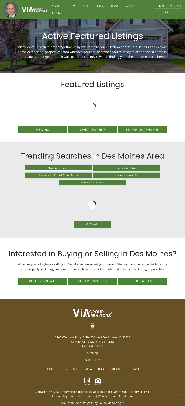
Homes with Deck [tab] (58, 169)
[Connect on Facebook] (92, 314)
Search (51, 358)
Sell (76, 358)
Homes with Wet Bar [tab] (128, 169)
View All (92, 213)
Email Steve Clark (170, 5)
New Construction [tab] (23, 169)
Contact (133, 358)
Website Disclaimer (83, 384)
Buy (64, 358)
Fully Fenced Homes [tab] (162, 169)
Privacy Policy (138, 380)
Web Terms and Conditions (115, 384)
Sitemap (92, 341)
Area (88, 358)
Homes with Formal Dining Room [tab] (93, 169)
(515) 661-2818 (104, 330)
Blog (101, 358)
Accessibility (59, 384)
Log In (168, 12)
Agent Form (92, 348)
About (116, 358)
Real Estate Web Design (76, 391)
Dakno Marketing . (111, 391)
